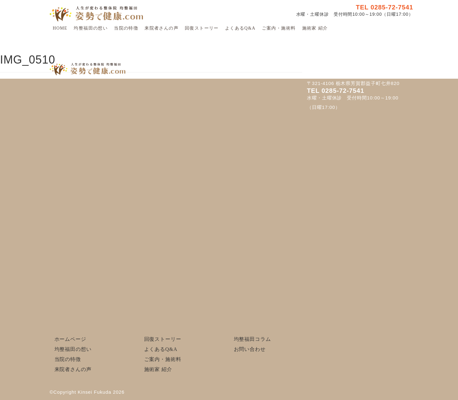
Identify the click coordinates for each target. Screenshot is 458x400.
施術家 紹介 (315, 28)
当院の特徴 (126, 28)
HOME (60, 28)
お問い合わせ (250, 349)
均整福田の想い (91, 28)
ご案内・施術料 (279, 28)
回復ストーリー (202, 28)
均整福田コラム (252, 339)
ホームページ (70, 339)
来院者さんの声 (161, 28)
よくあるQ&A (240, 28)
